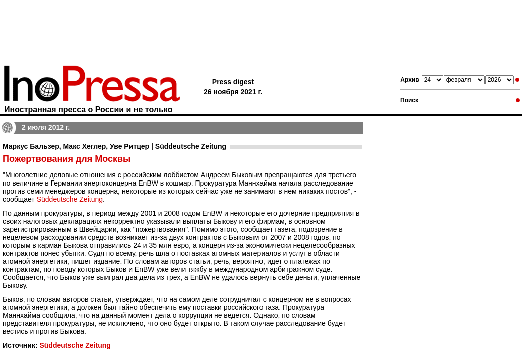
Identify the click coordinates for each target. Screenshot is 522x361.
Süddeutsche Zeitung (70, 199)
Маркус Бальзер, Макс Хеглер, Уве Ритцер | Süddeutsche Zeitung (114, 146)
